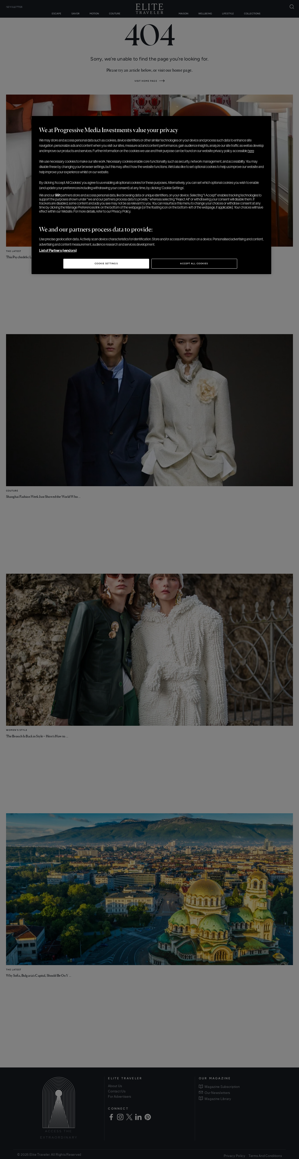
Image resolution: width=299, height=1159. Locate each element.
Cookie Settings (106, 263)
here (251, 151)
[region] (151, 195)
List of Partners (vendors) (58, 250)
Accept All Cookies (194, 263)
